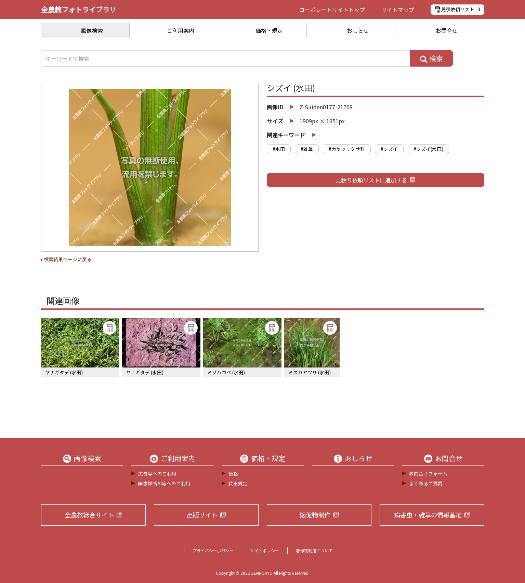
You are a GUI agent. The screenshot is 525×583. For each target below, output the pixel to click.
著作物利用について (314, 550)
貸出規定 (238, 483)
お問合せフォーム (428, 473)
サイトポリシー (264, 550)
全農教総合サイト (89, 514)
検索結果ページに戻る (68, 259)
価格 (233, 473)
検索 (431, 58)
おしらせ (358, 30)
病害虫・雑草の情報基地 (428, 514)
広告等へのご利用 (157, 473)
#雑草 (307, 148)
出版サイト (202, 514)
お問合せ (447, 30)
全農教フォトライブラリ (78, 9)
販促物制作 (315, 514)
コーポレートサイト (332, 9)
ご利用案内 (180, 30)
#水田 (279, 148)
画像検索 (92, 30)
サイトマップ (397, 9)
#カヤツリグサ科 (347, 148)
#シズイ (389, 148)
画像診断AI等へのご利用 (164, 483)
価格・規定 (269, 30)
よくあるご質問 (426, 483)
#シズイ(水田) (428, 148)
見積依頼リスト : (457, 9)
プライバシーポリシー (213, 550)
